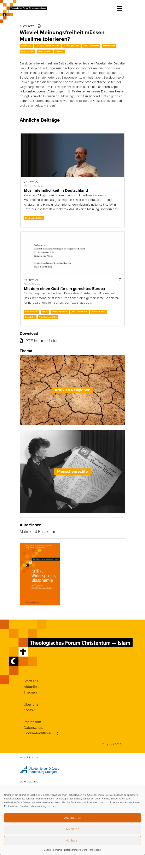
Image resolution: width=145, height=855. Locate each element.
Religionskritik (27, 51)
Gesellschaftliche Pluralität (47, 45)
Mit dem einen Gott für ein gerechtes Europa (64, 289)
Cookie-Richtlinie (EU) (41, 732)
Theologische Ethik (48, 317)
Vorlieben (72, 840)
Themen (30, 692)
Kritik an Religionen (72, 390)
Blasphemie (26, 45)
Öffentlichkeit (109, 45)
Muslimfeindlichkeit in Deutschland (56, 190)
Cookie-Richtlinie (53, 849)
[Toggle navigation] (119, 8)
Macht (45, 311)
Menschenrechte (91, 45)
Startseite (31, 680)
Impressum (95, 849)
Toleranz (59, 51)
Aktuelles (31, 686)
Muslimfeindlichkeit (33, 218)
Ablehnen (72, 829)
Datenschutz (34, 727)
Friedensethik (31, 311)
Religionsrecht (44, 51)
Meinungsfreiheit (71, 45)
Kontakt (30, 709)
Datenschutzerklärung (75, 849)
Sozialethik (30, 317)
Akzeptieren (72, 817)
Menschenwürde (79, 311)
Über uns (31, 704)
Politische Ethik (98, 311)
